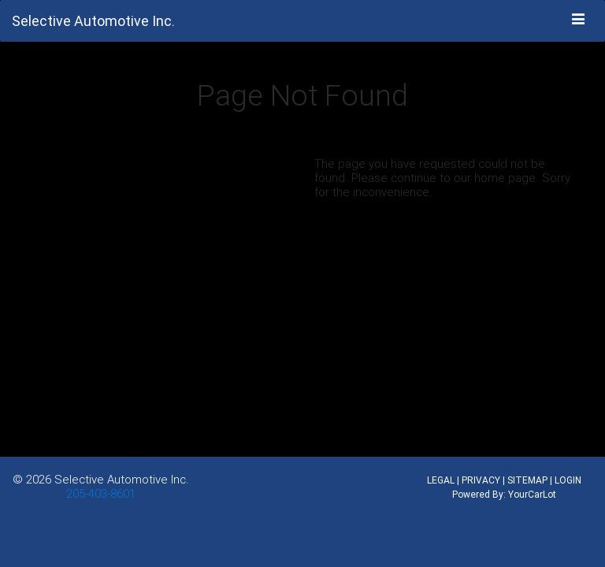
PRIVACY (481, 480)
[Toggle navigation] (578, 19)
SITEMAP (527, 480)
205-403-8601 (100, 493)
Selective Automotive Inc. (121, 479)
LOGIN (568, 480)
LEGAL (441, 480)
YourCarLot (532, 494)
